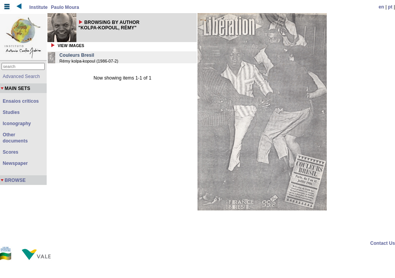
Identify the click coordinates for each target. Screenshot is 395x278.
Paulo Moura (65, 7)
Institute (38, 7)
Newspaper (15, 163)
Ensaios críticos (21, 101)
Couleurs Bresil (76, 55)
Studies (11, 112)
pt (390, 7)
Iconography (17, 123)
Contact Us (382, 243)
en (381, 7)
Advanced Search (21, 76)
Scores (11, 152)
